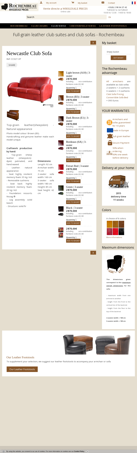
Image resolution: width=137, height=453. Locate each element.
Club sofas (58, 25)
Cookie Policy (79, 451)
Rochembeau (19, 25)
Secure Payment (121, 142)
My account (51, 2)
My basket (82, 3)
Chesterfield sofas (83, 25)
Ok (109, 17)
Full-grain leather (121, 136)
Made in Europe (121, 130)
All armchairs (114, 81)
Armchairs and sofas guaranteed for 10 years (121, 122)
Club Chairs (39, 25)
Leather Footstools (113, 25)
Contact (111, 3)
